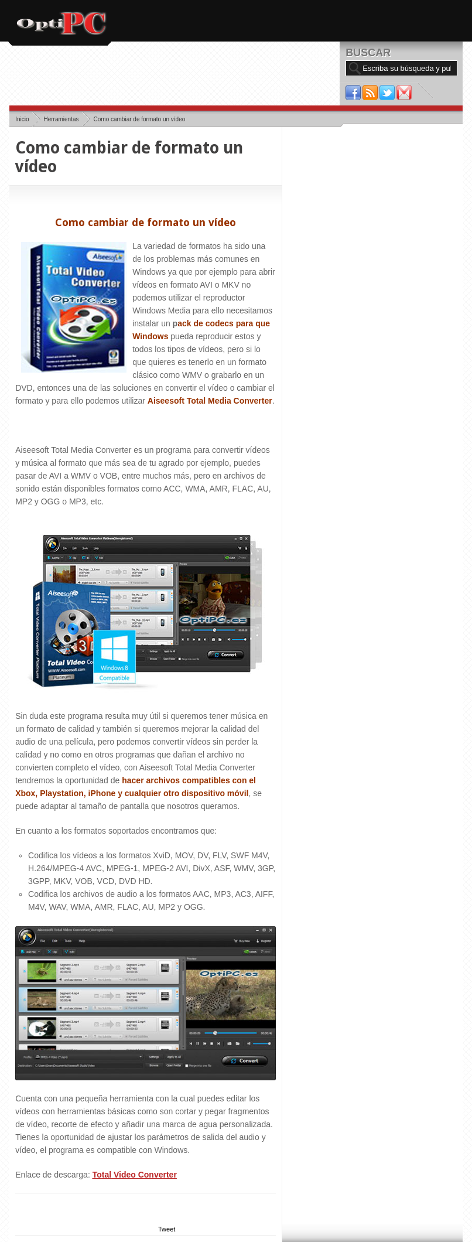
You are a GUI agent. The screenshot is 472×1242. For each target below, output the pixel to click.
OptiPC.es (60, 23)
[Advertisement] (222, 75)
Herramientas (60, 119)
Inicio (22, 119)
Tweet (166, 1229)
